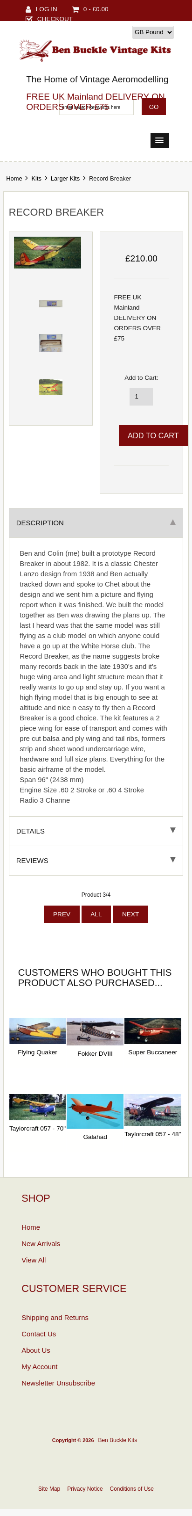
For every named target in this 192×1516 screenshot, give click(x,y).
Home (14, 178)
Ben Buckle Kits (117, 1440)
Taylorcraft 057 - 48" (152, 1134)
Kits (36, 178)
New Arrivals (40, 1244)
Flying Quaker (37, 1052)
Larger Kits (65, 178)
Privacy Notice (85, 1489)
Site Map (49, 1489)
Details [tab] (96, 831)
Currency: (116, 32)
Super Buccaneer (152, 1052)
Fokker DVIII (95, 1053)
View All (33, 1260)
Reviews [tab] (96, 860)
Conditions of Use (132, 1489)
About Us (35, 1350)
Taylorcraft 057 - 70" (37, 1128)
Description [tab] (96, 523)
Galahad (95, 1136)
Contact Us (38, 1334)
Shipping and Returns (55, 1317)
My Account (39, 1367)
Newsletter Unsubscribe (58, 1383)
